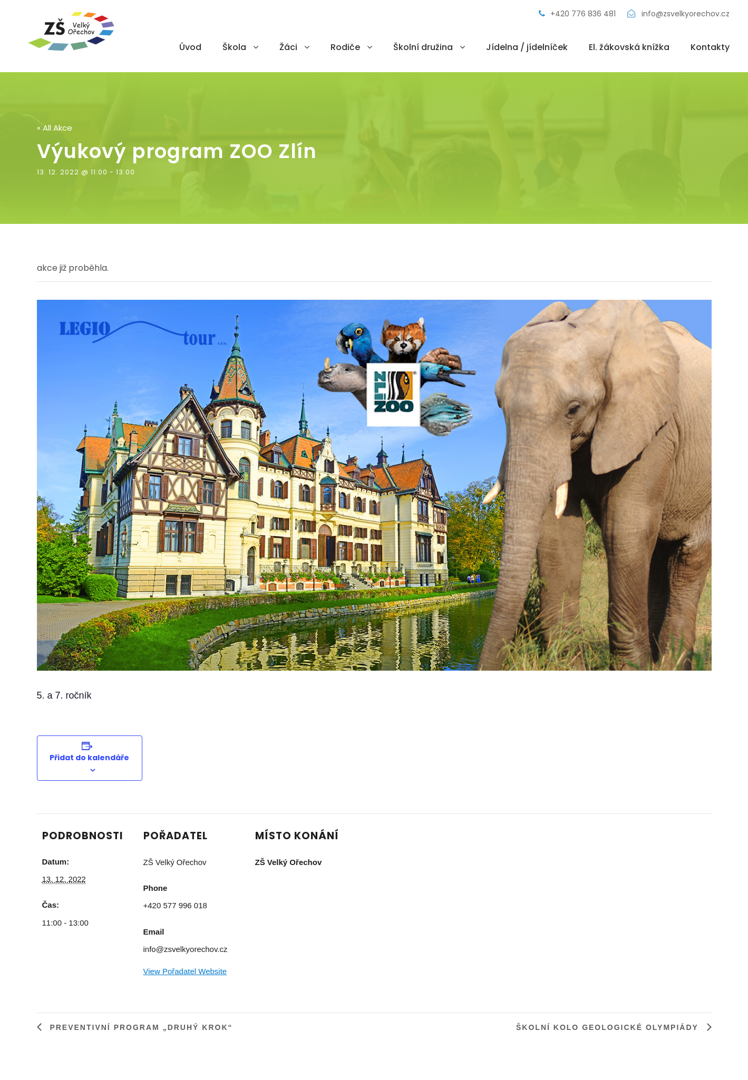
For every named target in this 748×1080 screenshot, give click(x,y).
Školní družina (423, 47)
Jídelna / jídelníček (527, 47)
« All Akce (54, 127)
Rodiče (345, 47)
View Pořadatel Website (185, 971)
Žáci (288, 47)
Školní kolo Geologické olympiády (608, 1027)
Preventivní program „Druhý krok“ (140, 1027)
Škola (234, 47)
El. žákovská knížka (629, 47)
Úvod (190, 47)
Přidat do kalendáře (89, 757)
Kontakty (710, 47)
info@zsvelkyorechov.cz (678, 13)
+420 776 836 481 (578, 13)
